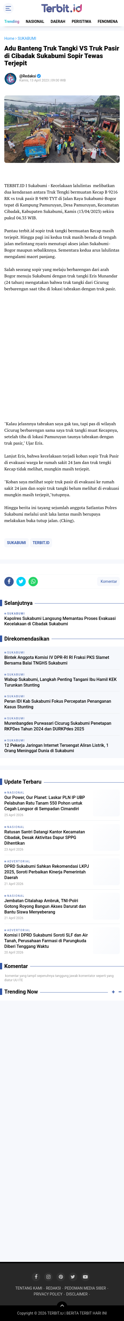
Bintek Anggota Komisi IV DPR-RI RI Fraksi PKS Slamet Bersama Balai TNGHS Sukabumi (56, 660)
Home (9, 38)
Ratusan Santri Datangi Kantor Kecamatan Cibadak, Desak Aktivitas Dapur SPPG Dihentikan (44, 837)
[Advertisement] (62, 1068)
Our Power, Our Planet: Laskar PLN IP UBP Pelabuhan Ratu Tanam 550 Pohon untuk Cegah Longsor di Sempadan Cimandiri (44, 803)
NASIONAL (35, 21)
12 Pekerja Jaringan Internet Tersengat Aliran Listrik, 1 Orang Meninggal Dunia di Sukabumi (56, 748)
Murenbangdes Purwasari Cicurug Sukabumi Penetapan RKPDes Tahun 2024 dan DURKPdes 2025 (57, 726)
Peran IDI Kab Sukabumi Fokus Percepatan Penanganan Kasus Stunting (57, 704)
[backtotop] (62, 1306)
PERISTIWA (81, 21)
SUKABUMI (16, 543)
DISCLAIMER (77, 1294)
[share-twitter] (21, 581)
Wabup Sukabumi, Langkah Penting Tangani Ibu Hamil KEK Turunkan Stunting (60, 682)
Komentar (108, 581)
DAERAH (58, 21)
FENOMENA (108, 21)
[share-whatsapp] (33, 581)
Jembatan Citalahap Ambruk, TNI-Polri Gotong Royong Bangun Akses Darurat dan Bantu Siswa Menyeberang (45, 906)
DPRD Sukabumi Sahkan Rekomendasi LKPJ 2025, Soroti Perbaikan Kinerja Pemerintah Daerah (46, 872)
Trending (11, 21)
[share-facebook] (9, 581)
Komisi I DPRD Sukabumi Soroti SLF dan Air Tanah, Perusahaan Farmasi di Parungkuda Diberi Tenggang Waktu (46, 941)
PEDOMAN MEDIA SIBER (85, 1288)
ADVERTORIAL (18, 861)
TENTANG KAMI (28, 1288)
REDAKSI (53, 1288)
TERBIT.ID (41, 543)
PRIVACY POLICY (48, 1294)
